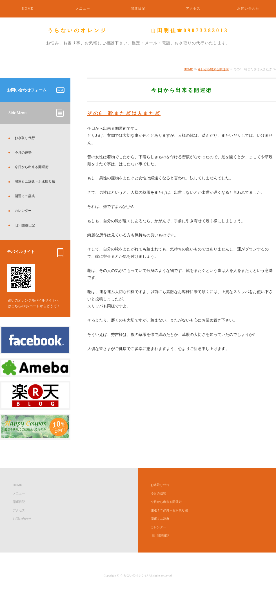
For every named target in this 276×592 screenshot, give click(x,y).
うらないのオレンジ (134, 575)
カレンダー (23, 211)
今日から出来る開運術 (213, 69)
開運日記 (138, 8)
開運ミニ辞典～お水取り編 (35, 182)
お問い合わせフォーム (26, 90)
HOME (27, 8)
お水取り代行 (25, 138)
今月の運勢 (23, 153)
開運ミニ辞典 (25, 196)
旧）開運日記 (25, 225)
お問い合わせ (248, 8)
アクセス (193, 8)
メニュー (82, 8)
